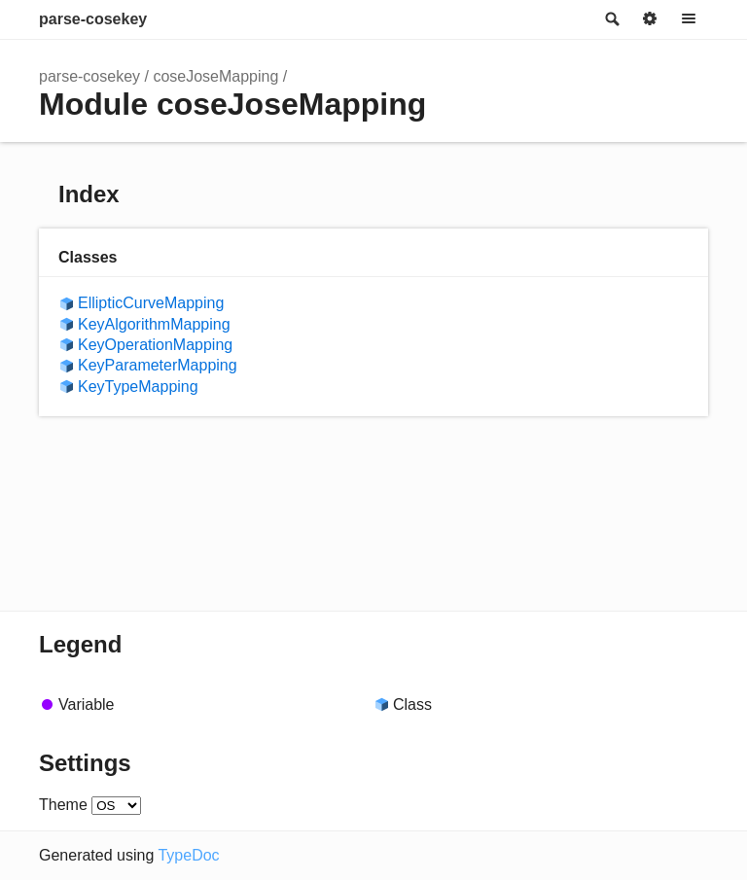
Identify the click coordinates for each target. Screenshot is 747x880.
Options (649, 19)
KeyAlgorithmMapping (154, 324)
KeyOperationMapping (155, 344)
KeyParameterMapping (157, 365)
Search (610, 19)
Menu (688, 19)
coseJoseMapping (215, 76)
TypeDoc (188, 855)
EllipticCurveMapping (151, 303)
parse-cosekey (93, 19)
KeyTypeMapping (138, 386)
